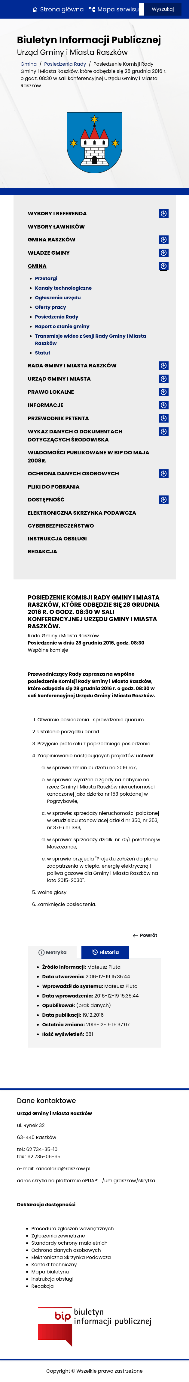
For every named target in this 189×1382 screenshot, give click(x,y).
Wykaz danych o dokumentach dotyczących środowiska (75, 435)
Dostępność (46, 499)
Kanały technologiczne (63, 288)
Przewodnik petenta (58, 418)
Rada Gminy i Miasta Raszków (72, 365)
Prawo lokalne (51, 392)
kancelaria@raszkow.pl (62, 1168)
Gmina (29, 64)
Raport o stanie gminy (62, 326)
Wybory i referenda (57, 213)
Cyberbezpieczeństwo (61, 525)
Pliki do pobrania (54, 486)
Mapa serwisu (114, 9)
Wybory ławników (56, 226)
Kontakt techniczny (54, 1264)
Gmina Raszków (52, 239)
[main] (94, 776)
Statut (42, 352)
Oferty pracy (50, 307)
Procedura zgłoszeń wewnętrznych (73, 1228)
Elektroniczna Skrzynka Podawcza (82, 512)
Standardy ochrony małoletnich (70, 1243)
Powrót (144, 936)
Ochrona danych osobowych (73, 473)
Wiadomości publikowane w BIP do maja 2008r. (88, 456)
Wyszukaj (163, 9)
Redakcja (42, 551)
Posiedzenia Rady (65, 64)
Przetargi (46, 278)
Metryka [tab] (52, 952)
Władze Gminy (49, 252)
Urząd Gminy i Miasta (59, 378)
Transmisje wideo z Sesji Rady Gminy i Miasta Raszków (90, 340)
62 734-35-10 (41, 1149)
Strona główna (58, 9)
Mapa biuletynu (50, 1271)
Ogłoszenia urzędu (58, 297)
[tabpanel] (94, 1003)
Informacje (45, 405)
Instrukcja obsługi (57, 538)
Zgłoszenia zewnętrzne (58, 1235)
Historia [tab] (105, 952)
